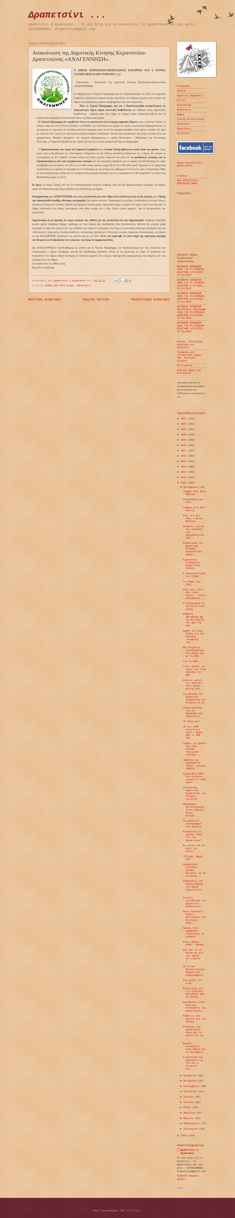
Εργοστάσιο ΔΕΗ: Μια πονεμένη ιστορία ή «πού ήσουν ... (194, 778)
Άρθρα (180, 114)
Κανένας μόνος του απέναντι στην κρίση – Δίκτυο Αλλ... (193, 684)
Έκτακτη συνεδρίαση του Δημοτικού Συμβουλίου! (194, 902)
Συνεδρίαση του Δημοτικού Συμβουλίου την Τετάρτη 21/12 (194, 698)
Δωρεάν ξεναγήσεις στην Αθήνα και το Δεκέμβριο (194, 1047)
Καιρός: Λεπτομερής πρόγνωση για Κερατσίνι (190, 344)
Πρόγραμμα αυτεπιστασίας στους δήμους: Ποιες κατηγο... (193, 810)
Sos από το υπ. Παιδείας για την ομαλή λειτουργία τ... (193, 956)
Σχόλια (181, 90)
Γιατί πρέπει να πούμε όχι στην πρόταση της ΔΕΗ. (194, 671)
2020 (184, 434)
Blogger (135, 1210)
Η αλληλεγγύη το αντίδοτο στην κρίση (194, 606)
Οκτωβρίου (191, 1080)
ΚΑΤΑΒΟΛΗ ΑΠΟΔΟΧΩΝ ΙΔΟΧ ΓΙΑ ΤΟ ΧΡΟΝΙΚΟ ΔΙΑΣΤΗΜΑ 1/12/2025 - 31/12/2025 (191, 271)
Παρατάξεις (84, 285)
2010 (184, 1135)
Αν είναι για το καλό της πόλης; (194, 848)
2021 (184, 429)
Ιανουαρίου (191, 1129)
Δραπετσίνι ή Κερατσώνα (189, 1152)
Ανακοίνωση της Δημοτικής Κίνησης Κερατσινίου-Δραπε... (193, 549)
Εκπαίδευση (184, 105)
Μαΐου (188, 1107)
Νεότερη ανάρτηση (44, 299)
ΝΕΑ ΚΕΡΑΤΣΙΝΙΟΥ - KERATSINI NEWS (189, 182)
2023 (184, 418)
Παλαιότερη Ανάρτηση (150, 299)
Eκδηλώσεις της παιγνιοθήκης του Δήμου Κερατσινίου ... (193, 887)
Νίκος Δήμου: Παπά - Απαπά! (193, 943)
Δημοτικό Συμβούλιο (190, 95)
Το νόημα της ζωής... (191, 583)
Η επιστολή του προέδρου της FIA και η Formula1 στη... (193, 1063)
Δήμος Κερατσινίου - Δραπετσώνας (190, 164)
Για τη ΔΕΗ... (192, 661)
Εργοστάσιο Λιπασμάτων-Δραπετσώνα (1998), (192, 564)
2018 (184, 445)
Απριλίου (190, 1112)
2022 (184, 424)
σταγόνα (182, 175)
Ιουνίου (189, 1102)
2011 (184, 482)
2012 (184, 477)
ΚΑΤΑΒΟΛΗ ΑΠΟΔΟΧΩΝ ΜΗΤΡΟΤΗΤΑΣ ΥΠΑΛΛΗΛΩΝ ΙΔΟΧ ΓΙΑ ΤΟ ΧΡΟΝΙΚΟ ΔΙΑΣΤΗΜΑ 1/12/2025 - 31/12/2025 (191, 312)
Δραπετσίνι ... (67, 15)
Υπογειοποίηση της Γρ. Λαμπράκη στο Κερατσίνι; (193, 712)
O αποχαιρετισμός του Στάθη (194, 575)
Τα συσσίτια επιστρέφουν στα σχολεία (192, 824)
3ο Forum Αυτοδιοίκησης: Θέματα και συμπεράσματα (194, 970)
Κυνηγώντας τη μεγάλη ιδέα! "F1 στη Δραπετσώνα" (193, 836)
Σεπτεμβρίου (192, 1086)
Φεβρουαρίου (192, 1123)
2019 (184, 440)
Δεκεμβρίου (191, 487)
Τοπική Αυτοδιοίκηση (190, 119)
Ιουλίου (189, 1096)
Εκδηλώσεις (184, 109)
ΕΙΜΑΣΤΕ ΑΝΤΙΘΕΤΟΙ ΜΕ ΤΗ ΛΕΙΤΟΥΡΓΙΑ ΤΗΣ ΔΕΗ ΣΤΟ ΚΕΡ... (193, 620)
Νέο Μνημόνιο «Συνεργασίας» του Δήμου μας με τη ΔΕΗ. (193, 652)
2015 (184, 461)
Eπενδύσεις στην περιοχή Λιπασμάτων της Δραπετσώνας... (194, 1006)
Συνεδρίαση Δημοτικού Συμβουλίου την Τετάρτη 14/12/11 (194, 793)
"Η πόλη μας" (191, 721)
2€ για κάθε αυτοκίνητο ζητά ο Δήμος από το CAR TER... (193, 732)
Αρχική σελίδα (96, 299)
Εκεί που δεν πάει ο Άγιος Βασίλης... (193, 518)
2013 (184, 472)
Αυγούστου (191, 1091)
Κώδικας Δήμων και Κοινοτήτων (189, 371)
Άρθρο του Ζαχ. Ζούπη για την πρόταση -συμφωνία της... (193, 637)
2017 (184, 450)
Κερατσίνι (183, 124)
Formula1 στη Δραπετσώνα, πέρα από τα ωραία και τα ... (193, 1032)
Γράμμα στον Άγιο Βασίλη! (194, 493)
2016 (184, 456)
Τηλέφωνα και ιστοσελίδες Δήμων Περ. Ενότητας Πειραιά (189, 356)
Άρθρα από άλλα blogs (59, 285)
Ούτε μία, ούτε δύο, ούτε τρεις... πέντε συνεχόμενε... (194, 594)
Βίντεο (181, 100)
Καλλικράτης (185, 365)
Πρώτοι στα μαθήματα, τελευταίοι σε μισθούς (193, 932)
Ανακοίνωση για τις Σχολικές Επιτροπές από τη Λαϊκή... (193, 992)
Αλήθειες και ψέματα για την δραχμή (194, 1018)
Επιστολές (183, 133)
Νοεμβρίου (191, 1075)
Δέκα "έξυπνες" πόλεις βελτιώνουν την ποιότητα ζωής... (194, 917)
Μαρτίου (189, 1118)
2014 (184, 466)
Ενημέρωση (183, 86)
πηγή (118, 74)
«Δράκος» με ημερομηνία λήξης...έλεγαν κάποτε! (194, 764)
